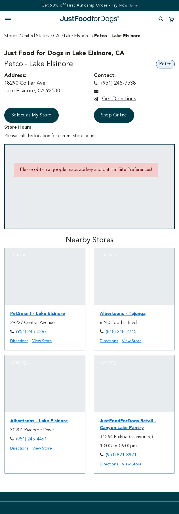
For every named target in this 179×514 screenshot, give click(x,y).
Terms (134, 5)
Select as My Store (31, 115)
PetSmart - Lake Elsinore (37, 314)
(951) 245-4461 (31, 439)
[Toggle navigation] (9, 19)
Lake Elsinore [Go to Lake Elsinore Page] (77, 36)
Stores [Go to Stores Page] (10, 36)
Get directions (119, 98)
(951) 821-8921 (121, 455)
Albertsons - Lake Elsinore (39, 421)
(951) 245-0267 (31, 332)
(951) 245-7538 (118, 83)
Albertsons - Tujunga (123, 314)
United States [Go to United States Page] (35, 36)
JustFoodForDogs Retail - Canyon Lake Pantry (128, 424)
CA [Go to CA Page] (56, 36)
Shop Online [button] (114, 115)
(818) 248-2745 (121, 332)
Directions (19, 341)
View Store (42, 341)
